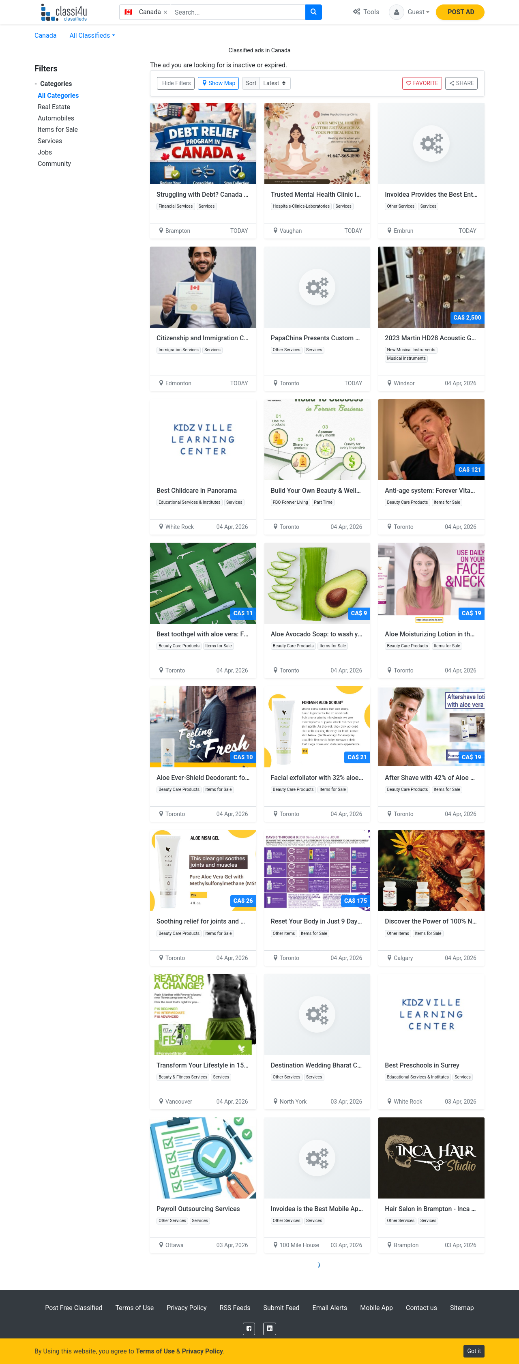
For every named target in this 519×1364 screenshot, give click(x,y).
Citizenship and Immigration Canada (209, 338)
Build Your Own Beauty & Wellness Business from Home (356, 490)
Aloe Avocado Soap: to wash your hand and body (345, 634)
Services (50, 141)
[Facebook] (249, 1329)
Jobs (45, 152)
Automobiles (56, 118)
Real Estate (54, 107)
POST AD (461, 12)
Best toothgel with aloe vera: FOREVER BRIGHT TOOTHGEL (246, 634)
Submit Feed (281, 1308)
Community (54, 164)
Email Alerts (330, 1308)
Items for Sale (58, 129)
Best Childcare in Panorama (197, 490)
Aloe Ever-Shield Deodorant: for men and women (231, 778)
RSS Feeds (235, 1308)
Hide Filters (176, 83)
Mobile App (376, 1308)
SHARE (461, 83)
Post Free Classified (73, 1308)
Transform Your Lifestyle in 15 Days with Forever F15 (237, 1065)
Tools (366, 12)
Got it (474, 1351)
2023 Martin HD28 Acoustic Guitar (435, 338)
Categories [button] (53, 84)
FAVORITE (422, 83)
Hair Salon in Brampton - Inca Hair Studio (444, 1209)
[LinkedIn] (269, 1329)
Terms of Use (134, 1308)
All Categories (58, 95)
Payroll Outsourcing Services (198, 1209)
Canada (45, 35)
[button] (409, 12)
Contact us (421, 1308)
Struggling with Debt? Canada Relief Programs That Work (239, 194)
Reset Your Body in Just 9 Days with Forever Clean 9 (350, 921)
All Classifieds (89, 35)
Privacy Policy (187, 1308)
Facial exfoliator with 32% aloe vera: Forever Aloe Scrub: (356, 778)
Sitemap (462, 1308)
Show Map (219, 83)
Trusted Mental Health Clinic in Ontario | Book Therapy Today (359, 194)
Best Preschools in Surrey (422, 1065)
